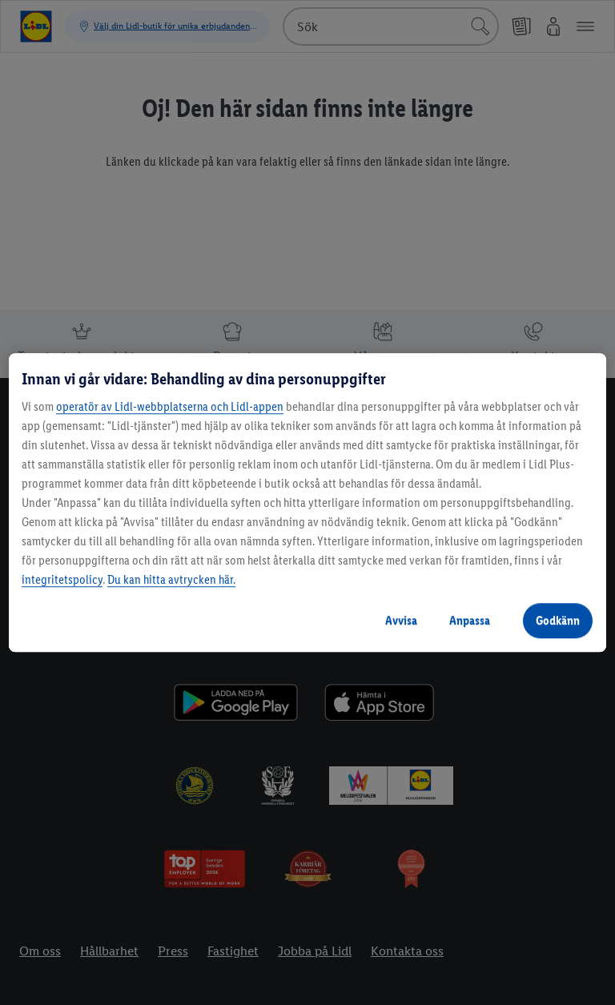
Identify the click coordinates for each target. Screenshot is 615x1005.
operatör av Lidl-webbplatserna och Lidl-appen (169, 406)
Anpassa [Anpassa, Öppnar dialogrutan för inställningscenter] (469, 620)
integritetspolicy (62, 579)
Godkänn (558, 620)
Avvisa (401, 620)
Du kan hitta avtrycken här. (171, 579)
